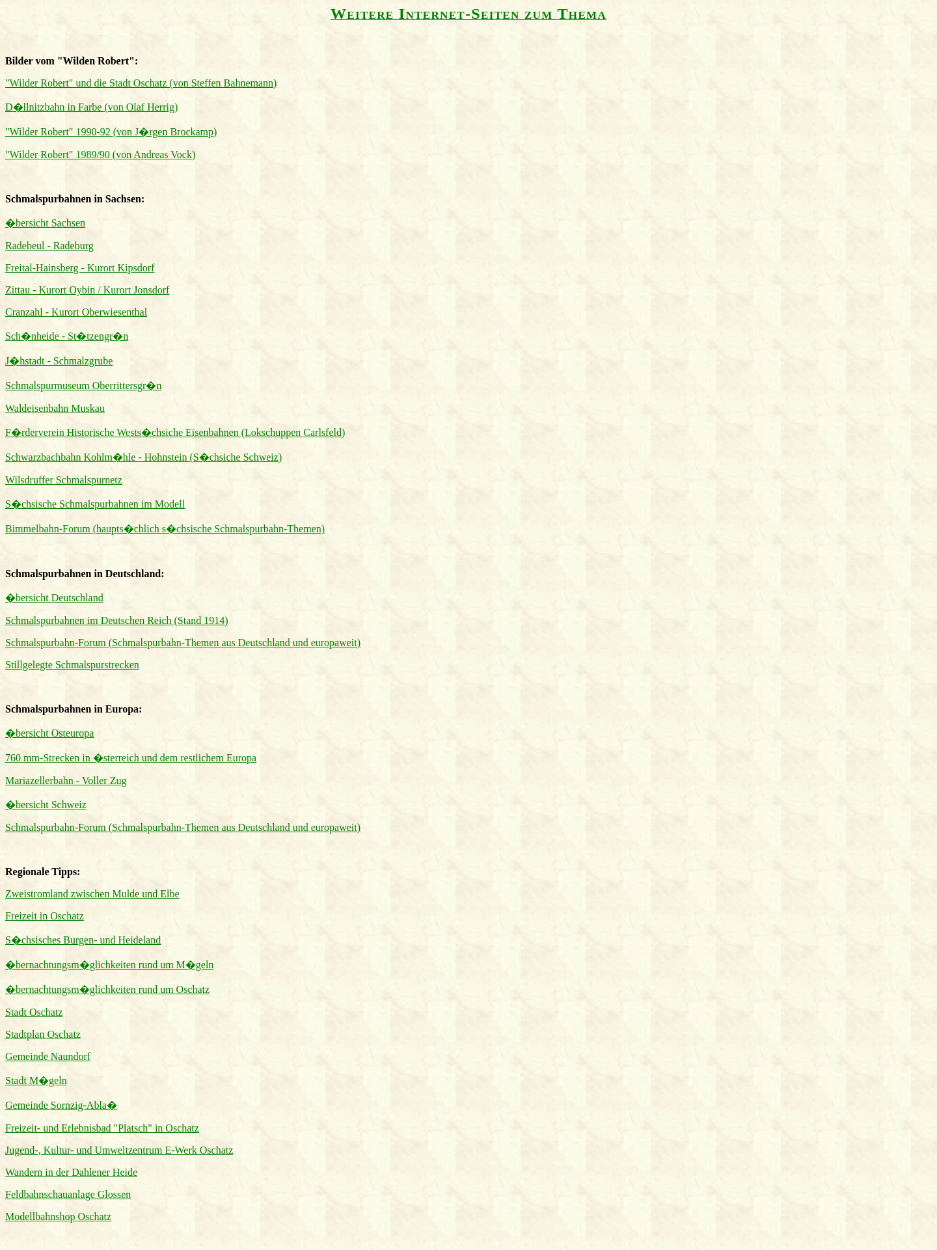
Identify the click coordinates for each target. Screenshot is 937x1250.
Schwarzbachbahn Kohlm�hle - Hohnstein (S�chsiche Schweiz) (143, 457)
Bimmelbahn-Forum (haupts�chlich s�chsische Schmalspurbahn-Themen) (165, 528)
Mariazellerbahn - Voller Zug (65, 780)
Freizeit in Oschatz (44, 915)
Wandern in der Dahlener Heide (71, 1172)
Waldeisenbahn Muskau (55, 408)
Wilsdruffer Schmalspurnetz (63, 479)
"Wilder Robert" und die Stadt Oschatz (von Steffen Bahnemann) (141, 82)
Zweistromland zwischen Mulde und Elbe (92, 893)
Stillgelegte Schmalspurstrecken (72, 664)
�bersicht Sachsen (45, 222)
